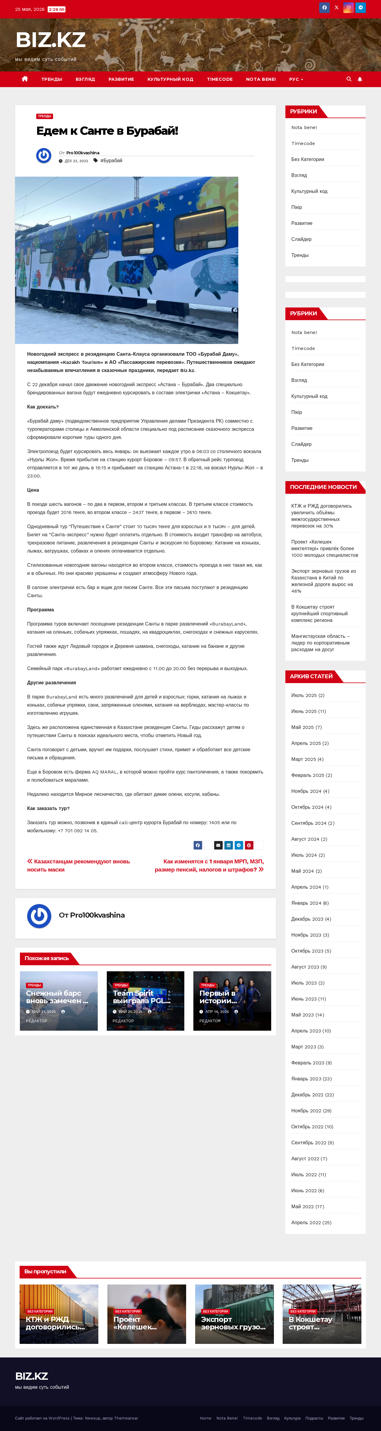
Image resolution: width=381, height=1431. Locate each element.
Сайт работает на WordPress (43, 1418)
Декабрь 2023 (307, 919)
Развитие (121, 79)
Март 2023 (303, 1047)
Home (205, 1418)
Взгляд (85, 79)
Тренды (51, 79)
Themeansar (126, 1418)
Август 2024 (305, 839)
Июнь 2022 (304, 1190)
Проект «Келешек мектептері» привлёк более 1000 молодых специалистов (324, 548)
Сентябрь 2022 (308, 1143)
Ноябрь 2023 (306, 935)
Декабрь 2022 (307, 1095)
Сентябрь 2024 (309, 823)
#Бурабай (111, 160)
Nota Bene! (227, 1418)
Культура (292, 1418)
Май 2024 (302, 871)
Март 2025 (303, 759)
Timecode (220, 79)
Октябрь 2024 (307, 807)
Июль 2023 (304, 983)
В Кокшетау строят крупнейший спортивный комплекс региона (319, 613)
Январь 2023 (306, 1079)
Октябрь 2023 (307, 951)
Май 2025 (302, 727)
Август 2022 (305, 1159)
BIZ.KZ (50, 39)
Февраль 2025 (307, 775)
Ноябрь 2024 (306, 791)
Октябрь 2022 (307, 1127)
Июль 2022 (304, 1174)
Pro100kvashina (82, 153)
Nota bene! (261, 79)
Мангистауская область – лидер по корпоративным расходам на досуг (320, 642)
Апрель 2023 (306, 1031)
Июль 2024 (304, 855)
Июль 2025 (304, 695)
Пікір (296, 207)
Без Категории (307, 159)
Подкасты (314, 1418)
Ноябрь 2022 (306, 1111)
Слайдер (301, 239)
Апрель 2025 (306, 743)
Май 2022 (302, 1206)
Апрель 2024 (306, 887)
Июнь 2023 (304, 999)
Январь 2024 (306, 903)
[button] (349, 79)
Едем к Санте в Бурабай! (107, 131)
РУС (294, 79)
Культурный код (171, 79)
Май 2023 (302, 1015)
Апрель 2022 (306, 1222)
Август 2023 (305, 967)
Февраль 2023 (307, 1063)
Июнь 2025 (304, 711)
